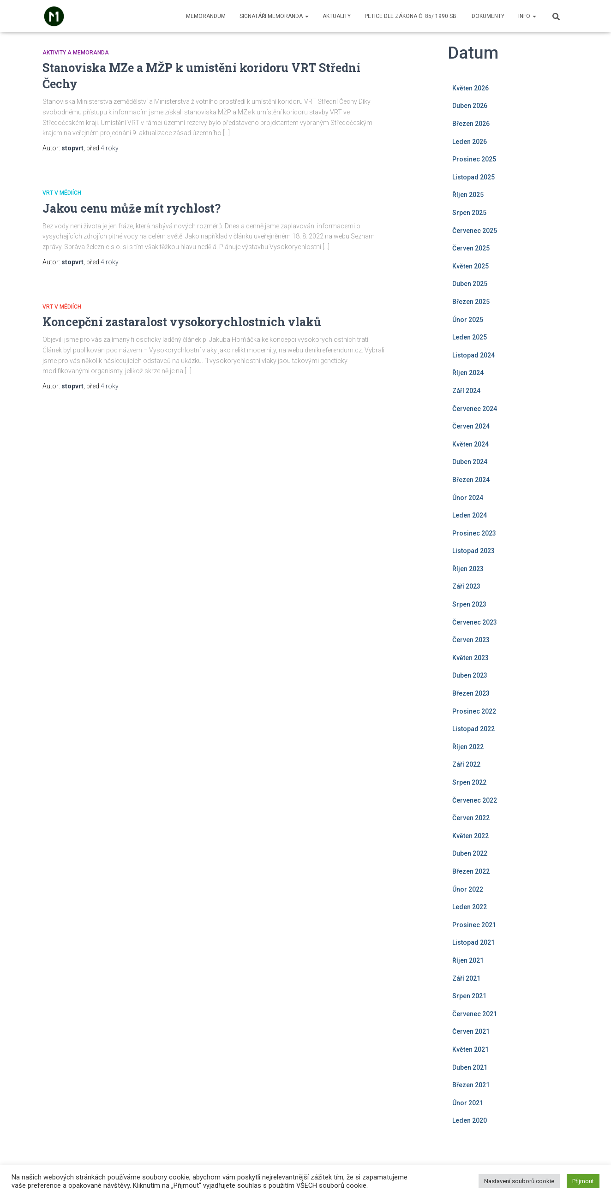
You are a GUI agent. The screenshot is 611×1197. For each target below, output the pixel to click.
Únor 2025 (467, 319)
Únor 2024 (467, 497)
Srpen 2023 (469, 604)
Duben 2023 (469, 675)
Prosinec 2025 (474, 159)
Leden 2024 (469, 515)
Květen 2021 (470, 1049)
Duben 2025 (469, 283)
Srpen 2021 (469, 996)
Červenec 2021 (474, 1014)
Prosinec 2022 (474, 711)
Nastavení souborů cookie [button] (519, 1181)
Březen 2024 (471, 479)
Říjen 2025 (468, 194)
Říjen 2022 (468, 746)
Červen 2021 (471, 1031)
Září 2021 (466, 978)
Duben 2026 (469, 105)
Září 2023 (466, 586)
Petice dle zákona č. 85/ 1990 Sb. (411, 16)
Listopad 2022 (473, 728)
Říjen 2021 (468, 960)
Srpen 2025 (469, 212)
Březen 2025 (471, 301)
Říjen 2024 (468, 372)
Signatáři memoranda (274, 16)
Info (527, 16)
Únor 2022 (467, 889)
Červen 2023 (471, 639)
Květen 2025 (470, 266)
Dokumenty (488, 16)
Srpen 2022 (469, 782)
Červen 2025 (471, 248)
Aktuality (337, 16)
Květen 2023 (470, 657)
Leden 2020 (469, 1120)
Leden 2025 (469, 337)
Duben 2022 (469, 853)
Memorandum (206, 16)
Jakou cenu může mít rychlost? (131, 208)
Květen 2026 (470, 88)
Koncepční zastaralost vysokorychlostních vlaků (181, 321)
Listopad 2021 (473, 942)
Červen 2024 (471, 426)
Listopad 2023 (473, 550)
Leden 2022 (469, 907)
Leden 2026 (469, 141)
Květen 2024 (470, 444)
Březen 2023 (471, 693)
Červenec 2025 (474, 230)
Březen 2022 (471, 871)
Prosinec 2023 (474, 533)
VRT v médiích (61, 193)
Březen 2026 (471, 123)
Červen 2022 (471, 818)
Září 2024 (466, 390)
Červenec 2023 (474, 622)
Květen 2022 (470, 836)
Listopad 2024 (473, 355)
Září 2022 (466, 764)
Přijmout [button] (583, 1181)
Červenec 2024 (474, 408)
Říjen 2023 (468, 568)
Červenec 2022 (474, 800)
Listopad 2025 (473, 177)
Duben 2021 (469, 1067)
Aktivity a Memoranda (75, 52)
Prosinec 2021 (474, 925)
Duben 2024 (469, 461)
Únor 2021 (467, 1103)
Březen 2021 (471, 1085)
